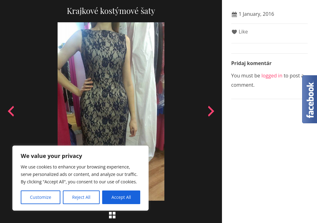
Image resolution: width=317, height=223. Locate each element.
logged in (271, 75)
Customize (40, 197)
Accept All (121, 197)
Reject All (81, 197)
